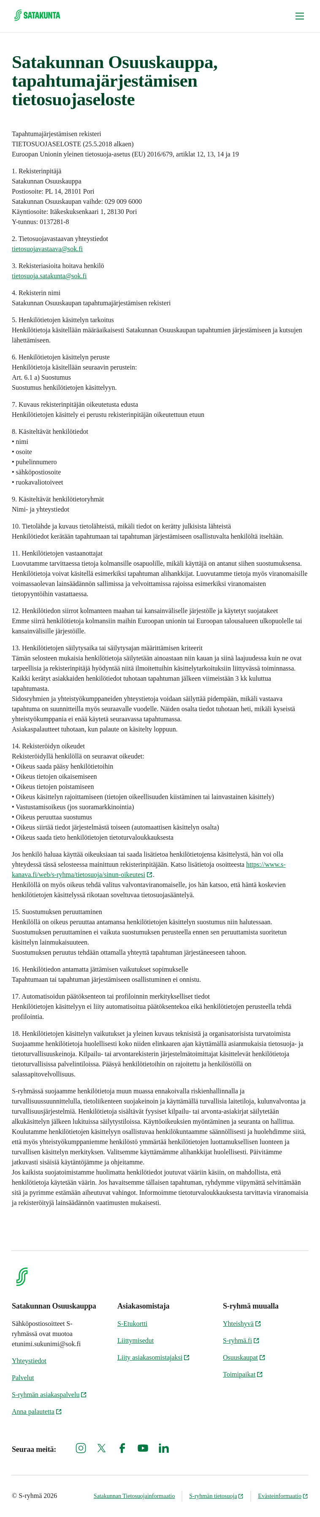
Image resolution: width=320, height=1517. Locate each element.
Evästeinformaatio (283, 1496)
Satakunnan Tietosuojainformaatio (134, 1496)
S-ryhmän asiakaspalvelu (49, 1394)
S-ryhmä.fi (241, 1340)
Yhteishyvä (242, 1323)
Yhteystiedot (29, 1360)
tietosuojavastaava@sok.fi (47, 248)
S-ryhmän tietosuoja (216, 1496)
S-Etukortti (132, 1323)
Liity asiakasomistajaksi (153, 1357)
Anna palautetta (37, 1411)
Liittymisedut (135, 1340)
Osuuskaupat (244, 1357)
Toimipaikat (243, 1374)
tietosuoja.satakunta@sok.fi (49, 275)
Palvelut (23, 1377)
